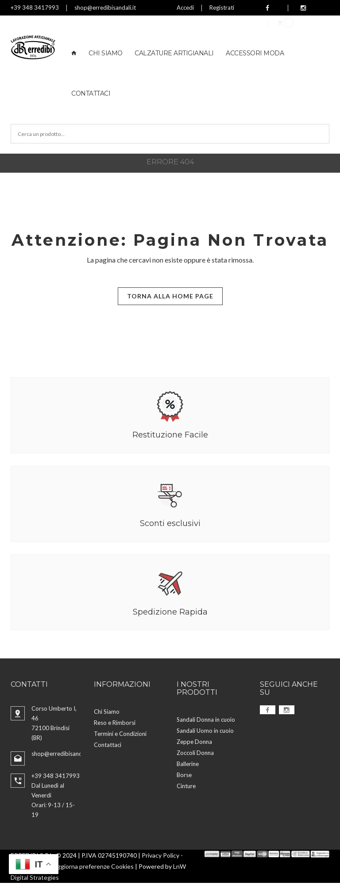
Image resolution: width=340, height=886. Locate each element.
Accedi (185, 7)
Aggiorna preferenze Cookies (93, 869)
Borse (184, 777)
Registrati (221, 7)
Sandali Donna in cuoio (206, 722)
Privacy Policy (160, 858)
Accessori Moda (255, 53)
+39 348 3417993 (35, 7)
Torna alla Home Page (170, 296)
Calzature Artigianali (174, 53)
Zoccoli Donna (195, 755)
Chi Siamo (106, 53)
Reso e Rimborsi (114, 725)
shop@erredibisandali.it (105, 7)
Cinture (186, 788)
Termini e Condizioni (120, 736)
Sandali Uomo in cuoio (205, 733)
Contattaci (90, 93)
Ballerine (188, 766)
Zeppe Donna (194, 744)
